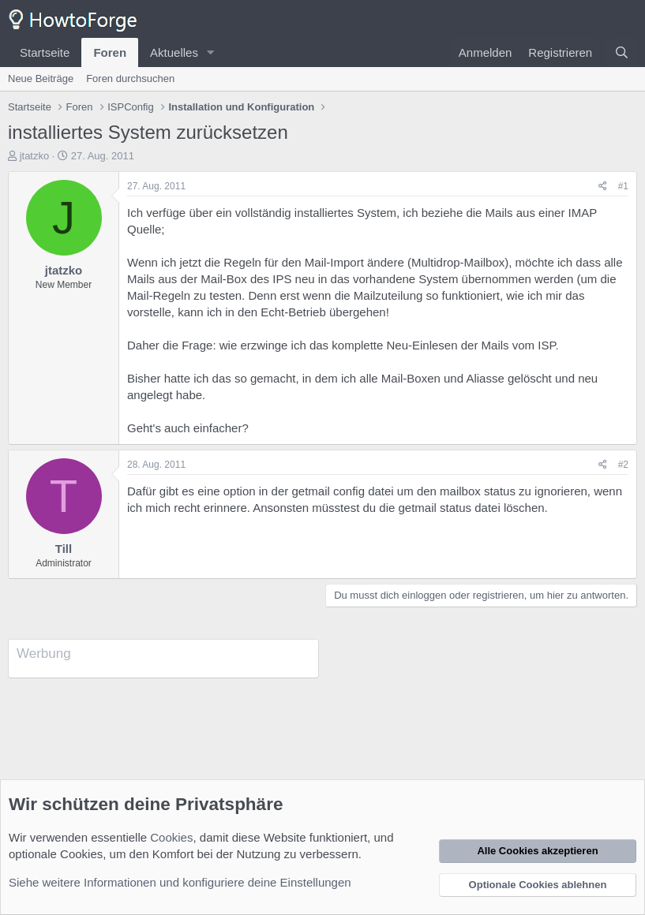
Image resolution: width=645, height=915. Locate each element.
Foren (109, 52)
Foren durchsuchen (130, 78)
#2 (623, 464)
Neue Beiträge (40, 78)
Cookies (171, 837)
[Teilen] (603, 186)
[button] (211, 52)
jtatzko (35, 156)
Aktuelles (174, 52)
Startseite (44, 52)
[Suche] (621, 52)
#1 (623, 186)
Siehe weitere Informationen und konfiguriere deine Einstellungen (180, 882)
